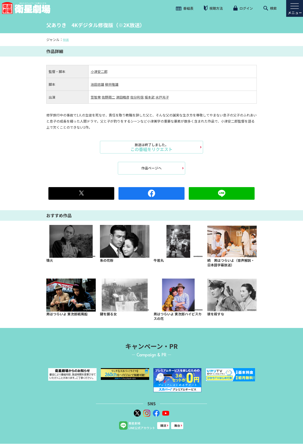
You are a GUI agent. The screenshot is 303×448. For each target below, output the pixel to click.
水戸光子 (162, 97)
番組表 (184, 8)
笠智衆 (96, 97)
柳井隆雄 (111, 84)
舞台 (177, 425)
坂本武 (150, 97)
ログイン (243, 8)
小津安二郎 (99, 71)
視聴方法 (213, 8)
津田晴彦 (122, 97)
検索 (270, 8)
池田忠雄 (97, 84)
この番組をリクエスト (151, 147)
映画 (66, 40)
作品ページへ (151, 167)
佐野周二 (108, 97)
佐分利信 (137, 97)
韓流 (163, 425)
